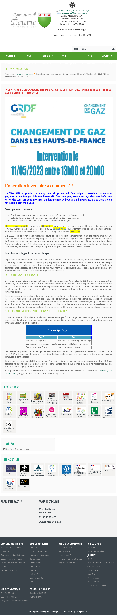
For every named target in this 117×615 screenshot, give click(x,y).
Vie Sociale (64, 59)
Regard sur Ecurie (66, 562)
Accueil (20, 74)
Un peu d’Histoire (9, 570)
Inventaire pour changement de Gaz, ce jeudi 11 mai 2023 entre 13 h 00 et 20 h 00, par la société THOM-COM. (58, 91)
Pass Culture (93, 581)
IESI (87, 611)
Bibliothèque (64, 551)
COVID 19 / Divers (108, 59)
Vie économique (90, 59)
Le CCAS (91, 547)
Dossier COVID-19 (38, 593)
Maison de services (38, 551)
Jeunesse (75, 63)
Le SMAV (34, 574)
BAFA (89, 559)
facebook (56, 528)
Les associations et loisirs (70, 559)
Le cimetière (35, 566)
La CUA (33, 570)
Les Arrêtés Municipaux (11, 559)
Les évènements (65, 547)
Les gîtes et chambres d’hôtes (14, 600)
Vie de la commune (48, 59)
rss (61, 528)
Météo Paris (8, 449)
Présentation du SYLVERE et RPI (101, 562)
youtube (66, 528)
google (41, 528)
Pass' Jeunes (93, 578)
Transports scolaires (96, 585)
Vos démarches (29, 59)
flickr (51, 528)
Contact (31, 611)
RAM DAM (92, 574)
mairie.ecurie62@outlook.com (73, 13)
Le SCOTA (34, 581)
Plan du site (69, 611)
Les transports (36, 578)
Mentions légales (42, 611)
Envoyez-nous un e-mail (50, 521)
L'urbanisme (35, 562)
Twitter (46, 528)
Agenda (29, 74)
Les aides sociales (95, 551)
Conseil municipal (10, 59)
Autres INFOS (36, 597)
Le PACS (33, 547)
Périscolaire (92, 570)
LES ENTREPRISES (9, 597)
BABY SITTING (7, 593)
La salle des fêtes (66, 555)
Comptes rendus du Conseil (13, 555)
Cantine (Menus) (95, 566)
